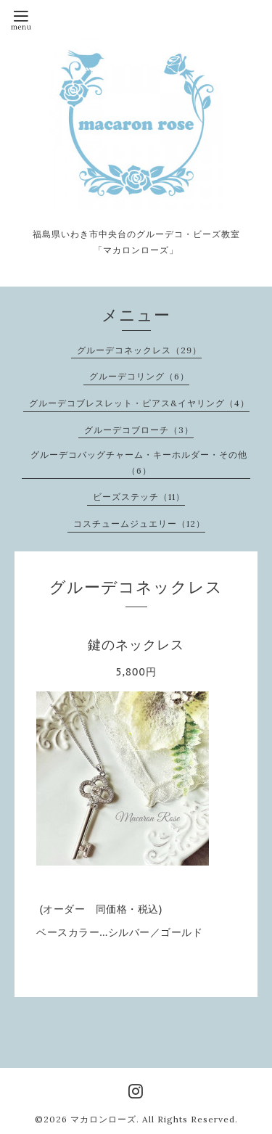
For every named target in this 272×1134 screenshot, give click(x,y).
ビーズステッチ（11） (139, 496)
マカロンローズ (103, 1119)
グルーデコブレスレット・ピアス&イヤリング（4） (139, 403)
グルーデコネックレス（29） (139, 350)
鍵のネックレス (136, 644)
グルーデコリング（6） (139, 376)
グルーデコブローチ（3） (139, 429)
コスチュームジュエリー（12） (139, 523)
